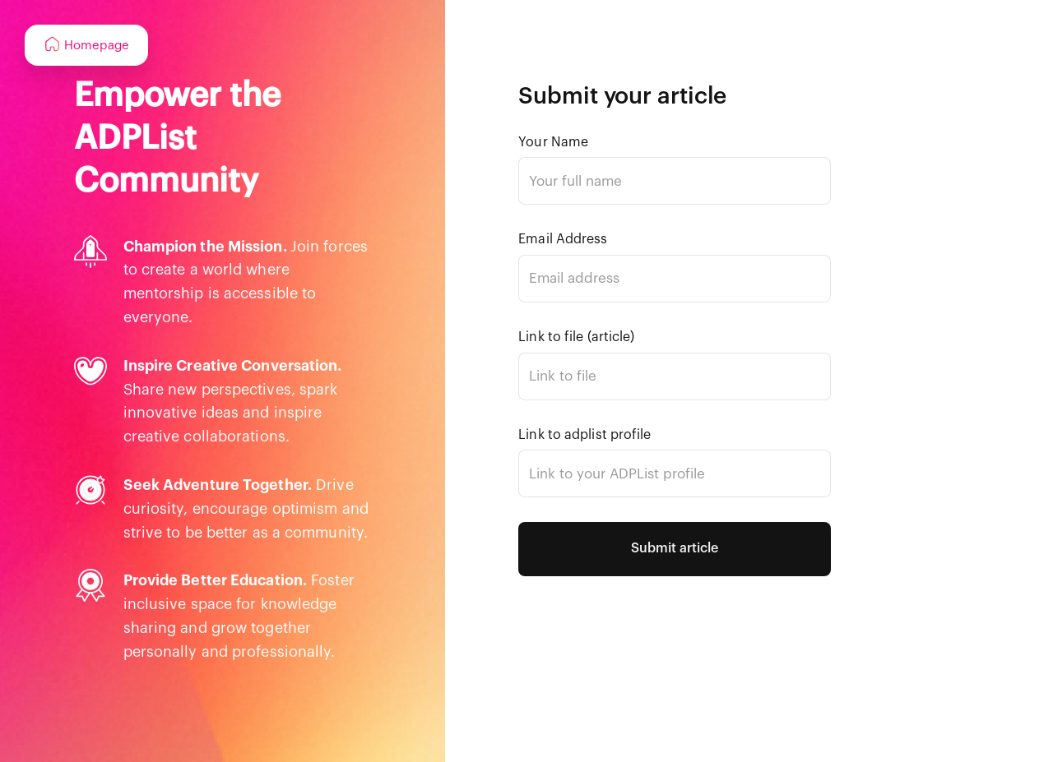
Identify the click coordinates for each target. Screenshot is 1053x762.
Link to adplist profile (584, 434)
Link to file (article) (576, 337)
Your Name (553, 142)
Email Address (562, 239)
